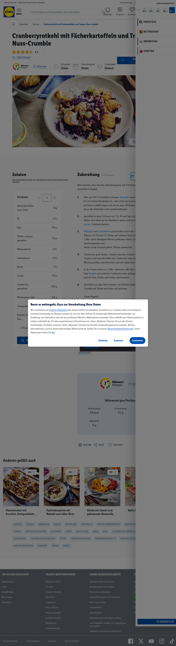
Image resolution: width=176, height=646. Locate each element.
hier (53, 332)
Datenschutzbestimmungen (120, 328)
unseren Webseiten (58, 309)
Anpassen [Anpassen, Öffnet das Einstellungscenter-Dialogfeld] (118, 340)
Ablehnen (103, 340)
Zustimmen (137, 340)
